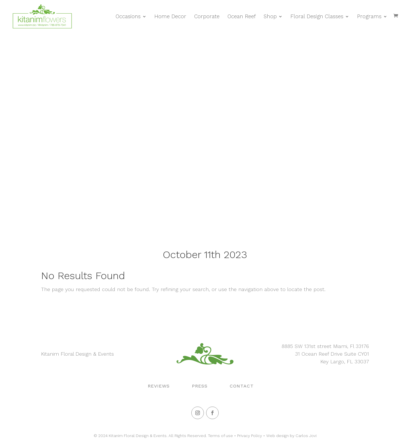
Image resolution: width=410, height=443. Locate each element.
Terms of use (220, 435)
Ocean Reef (241, 16)
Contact (242, 386)
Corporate (207, 16)
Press (200, 386)
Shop (270, 16)
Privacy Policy (249, 435)
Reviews (159, 386)
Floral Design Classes (316, 16)
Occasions (128, 16)
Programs (369, 16)
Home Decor (170, 16)
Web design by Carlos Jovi (291, 435)
